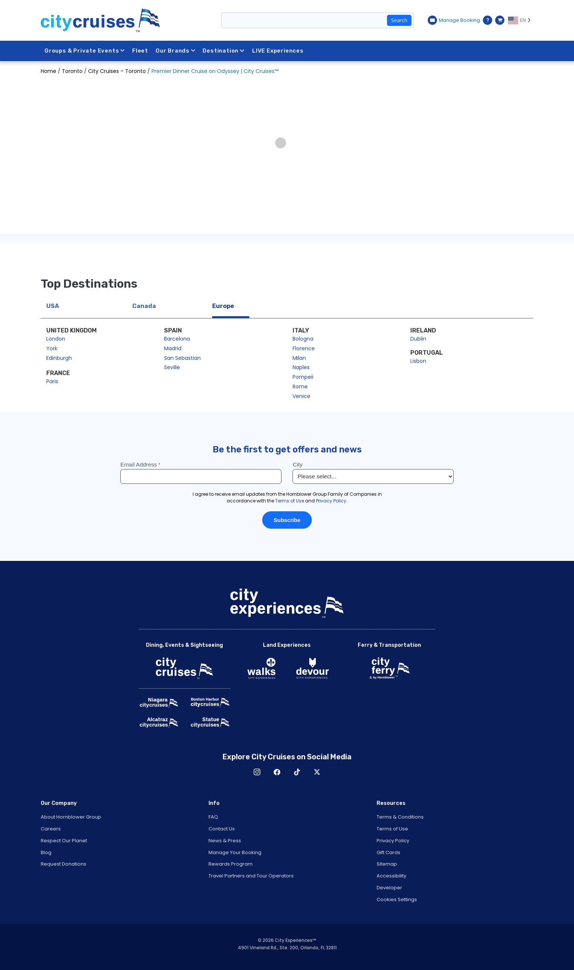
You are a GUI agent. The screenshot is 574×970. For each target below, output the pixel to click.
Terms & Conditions (400, 816)
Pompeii (303, 377)
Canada (144, 306)
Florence (304, 348)
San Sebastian (182, 358)
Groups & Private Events (84, 50)
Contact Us (221, 828)
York (51, 348)
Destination (225, 50)
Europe (223, 306)
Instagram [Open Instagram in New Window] (257, 772)
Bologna (303, 338)
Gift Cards (388, 852)
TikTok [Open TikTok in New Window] (297, 772)
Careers (51, 828)
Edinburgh (59, 358)
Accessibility (391, 875)
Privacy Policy (393, 840)
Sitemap (387, 863)
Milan (299, 358)
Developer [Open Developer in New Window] (389, 887)
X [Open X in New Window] (317, 772)
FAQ (213, 816)
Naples (301, 367)
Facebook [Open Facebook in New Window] (277, 772)
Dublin (418, 338)
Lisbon (418, 361)
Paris (52, 381)
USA (52, 306)
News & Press (224, 840)
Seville (172, 367)
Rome (300, 386)
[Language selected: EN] (520, 20)
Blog (46, 852)
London (55, 338)
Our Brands (176, 50)
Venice (301, 396)
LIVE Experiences (279, 50)
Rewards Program (230, 863)
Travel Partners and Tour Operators (251, 875)
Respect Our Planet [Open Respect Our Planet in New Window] (64, 840)
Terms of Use (392, 828)
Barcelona (177, 338)
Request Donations (63, 863)
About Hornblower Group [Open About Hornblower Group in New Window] (71, 816)
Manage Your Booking (234, 852)
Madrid (172, 348)
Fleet (140, 50)
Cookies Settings (397, 899)
